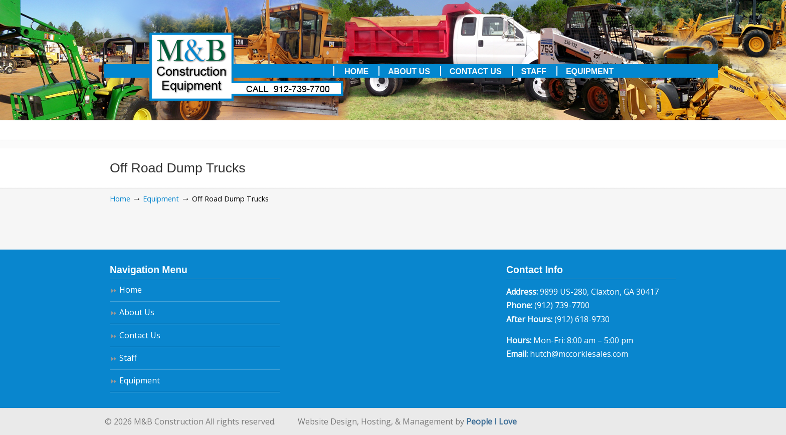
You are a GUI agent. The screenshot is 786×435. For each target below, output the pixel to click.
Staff (128, 357)
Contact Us (139, 335)
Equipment (161, 198)
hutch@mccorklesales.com (579, 353)
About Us (136, 312)
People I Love (491, 421)
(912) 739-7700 (562, 305)
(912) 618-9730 (582, 319)
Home (120, 198)
